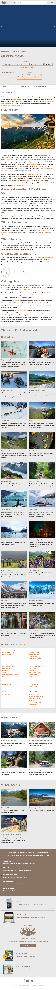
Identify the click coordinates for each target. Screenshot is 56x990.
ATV (4, 166)
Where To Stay (26, 86)
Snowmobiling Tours (36, 600)
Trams (31, 420)
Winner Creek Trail (28, 180)
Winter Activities (6, 390)
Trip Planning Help (28, 938)
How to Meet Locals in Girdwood (12, 834)
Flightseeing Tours (7, 360)
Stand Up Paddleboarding (37, 666)
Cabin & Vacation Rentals (40, 740)
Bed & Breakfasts (7, 770)
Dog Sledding (5, 420)
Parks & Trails (33, 631)
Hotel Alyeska (16, 99)
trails (23, 228)
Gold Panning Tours (36, 451)
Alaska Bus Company (25, 289)
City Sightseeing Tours (37, 390)
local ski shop (41, 230)
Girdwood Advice (40, 86)
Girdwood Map (20, 272)
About (4, 86)
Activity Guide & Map (23, 966)
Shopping (4, 631)
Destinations (5, 51)
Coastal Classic (49, 293)
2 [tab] (4, 45)
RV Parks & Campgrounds (38, 770)
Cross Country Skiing (35, 702)
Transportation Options (27, 67)
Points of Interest (7, 676)
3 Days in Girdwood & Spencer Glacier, (27, 75)
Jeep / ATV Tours (35, 481)
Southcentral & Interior (19, 51)
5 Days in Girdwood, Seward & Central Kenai (29, 79)
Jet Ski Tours (5, 509)
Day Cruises (33, 509)
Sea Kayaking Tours (8, 540)
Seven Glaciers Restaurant (45, 257)
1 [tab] (2, 45)
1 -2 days (8, 75)
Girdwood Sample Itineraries (10, 808)
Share (9, 92)
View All (22, 644)
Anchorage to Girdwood (37, 808)
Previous (2, 26)
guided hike (8, 159)
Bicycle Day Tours (7, 451)
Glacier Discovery (40, 295)
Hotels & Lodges (8, 740)
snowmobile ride (6, 232)
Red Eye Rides (16, 300)
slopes (30, 228)
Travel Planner (21, 953)
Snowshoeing (33, 704)
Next (54, 26)
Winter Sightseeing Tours (36, 696)
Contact (40, 986)
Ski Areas (4, 600)
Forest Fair (18, 176)
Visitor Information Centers (10, 674)
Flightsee (32, 162)
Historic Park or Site (8, 652)
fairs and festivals (30, 174)
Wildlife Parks (6, 570)
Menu (51, 2)
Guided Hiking (6, 481)
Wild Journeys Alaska (21, 310)
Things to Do (13, 86)
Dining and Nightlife (36, 540)
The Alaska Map (23, 902)
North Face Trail (49, 183)
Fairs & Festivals (34, 570)
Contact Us (28, 945)
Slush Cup (42, 174)
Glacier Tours (33, 674)
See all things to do (17, 185)
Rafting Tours (33, 360)
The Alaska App (23, 915)
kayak (29, 159)
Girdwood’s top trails (40, 178)
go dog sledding (39, 166)
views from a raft (33, 164)
